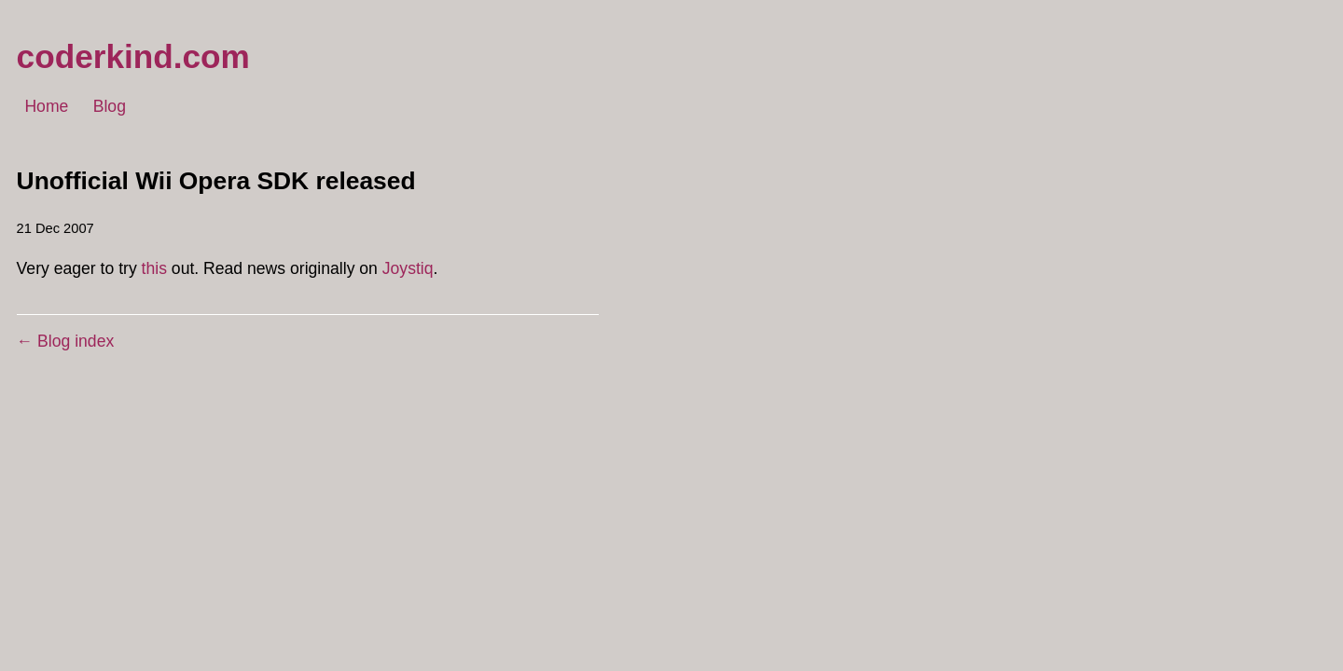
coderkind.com (133, 56)
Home (46, 107)
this (154, 268)
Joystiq (408, 268)
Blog (109, 107)
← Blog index (66, 341)
